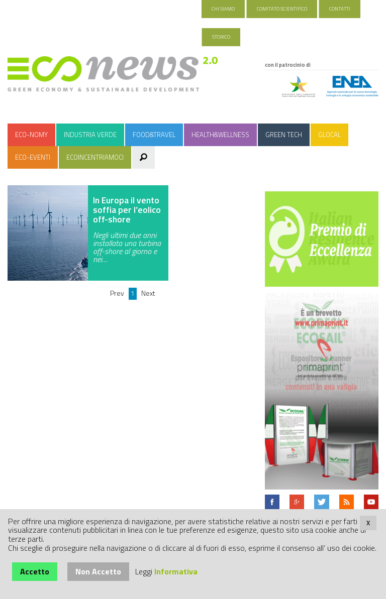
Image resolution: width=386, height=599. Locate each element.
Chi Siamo (223, 9)
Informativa (176, 571)
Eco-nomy (31, 135)
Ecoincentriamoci (95, 157)
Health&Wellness (220, 135)
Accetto (34, 571)
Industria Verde (90, 135)
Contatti (339, 9)
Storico (221, 37)
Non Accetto (98, 571)
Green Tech (283, 135)
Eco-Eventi (32, 157)
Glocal (329, 135)
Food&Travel (154, 135)
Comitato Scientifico (282, 9)
